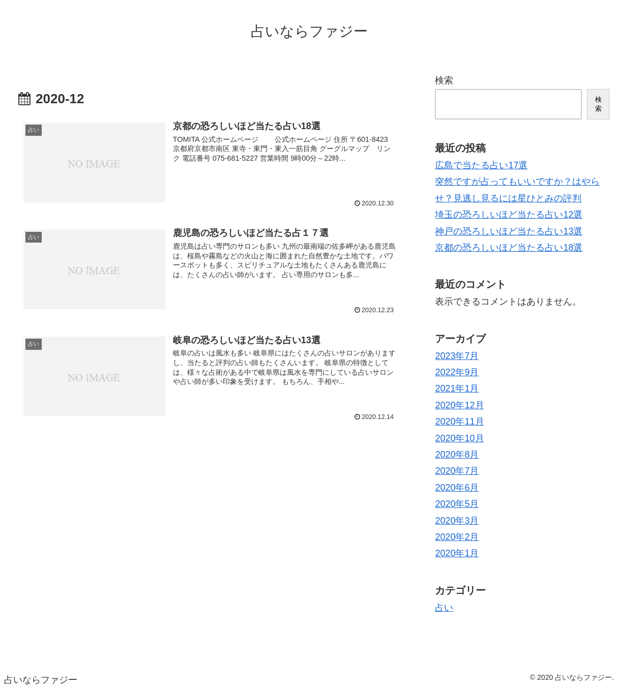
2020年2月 (457, 537)
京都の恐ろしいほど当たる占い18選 (508, 248)
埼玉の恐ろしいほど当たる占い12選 (508, 214)
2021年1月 (457, 388)
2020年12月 (459, 405)
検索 (444, 80)
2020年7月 (457, 471)
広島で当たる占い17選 (481, 165)
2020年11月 (459, 421)
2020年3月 (457, 521)
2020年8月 (457, 455)
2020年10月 (459, 438)
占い (444, 608)
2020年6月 (457, 488)
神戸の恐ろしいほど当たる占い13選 (508, 231)
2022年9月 (457, 372)
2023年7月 (457, 356)
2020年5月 (457, 504)
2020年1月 (457, 553)
